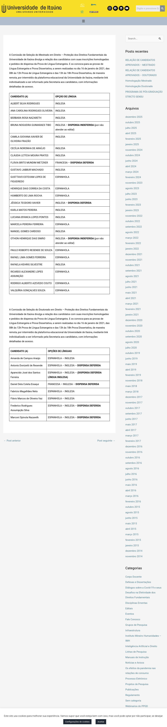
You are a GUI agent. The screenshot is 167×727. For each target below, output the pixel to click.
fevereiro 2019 (133, 375)
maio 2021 (131, 292)
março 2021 (131, 303)
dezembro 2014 (133, 550)
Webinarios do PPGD (136, 706)
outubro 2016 (132, 457)
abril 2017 (130, 430)
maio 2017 (131, 424)
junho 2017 (131, 419)
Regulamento (132, 695)
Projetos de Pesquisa (136, 684)
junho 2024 (131, 160)
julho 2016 (131, 474)
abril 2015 (130, 528)
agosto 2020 (132, 342)
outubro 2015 (132, 506)
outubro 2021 (132, 265)
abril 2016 (130, 490)
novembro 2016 (133, 452)
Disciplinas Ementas (136, 602)
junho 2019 (131, 358)
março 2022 (131, 237)
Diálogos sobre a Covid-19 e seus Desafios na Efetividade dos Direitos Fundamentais (143, 592)
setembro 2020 (133, 336)
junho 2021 (131, 287)
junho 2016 (131, 479)
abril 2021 (130, 298)
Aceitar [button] (101, 721)
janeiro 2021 (132, 314)
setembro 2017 (133, 413)
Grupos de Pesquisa (136, 624)
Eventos (129, 613)
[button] (83, 21)
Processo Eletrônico (136, 678)
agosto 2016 (132, 468)
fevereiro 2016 (133, 501)
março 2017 (131, 435)
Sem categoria (133, 700)
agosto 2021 (132, 276)
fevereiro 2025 (133, 138)
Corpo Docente (133, 576)
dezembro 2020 (133, 320)
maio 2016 (131, 484)
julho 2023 (131, 193)
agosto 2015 (132, 512)
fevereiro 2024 (133, 177)
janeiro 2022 (132, 248)
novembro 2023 (133, 182)
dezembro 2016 (133, 446)
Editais (129, 608)
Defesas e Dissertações (138, 582)
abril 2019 (130, 369)
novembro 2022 (133, 215)
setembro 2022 (133, 226)
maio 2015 (131, 523)
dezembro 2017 (133, 397)
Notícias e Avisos (134, 662)
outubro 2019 (132, 353)
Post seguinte (106, 440)
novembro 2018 (133, 380)
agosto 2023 (132, 188)
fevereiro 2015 (133, 539)
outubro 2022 (132, 221)
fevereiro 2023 (133, 204)
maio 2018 (131, 386)
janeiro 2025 (132, 144)
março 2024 (131, 171)
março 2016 (131, 496)
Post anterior (12, 440)
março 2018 (131, 391)
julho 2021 (131, 281)
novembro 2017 (133, 402)
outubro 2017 (132, 408)
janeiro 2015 (132, 545)
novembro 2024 (133, 149)
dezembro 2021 (133, 254)
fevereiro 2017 (133, 441)
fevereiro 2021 (133, 309)
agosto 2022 (132, 232)
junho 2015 (131, 518)
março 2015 (131, 534)
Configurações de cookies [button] (77, 721)
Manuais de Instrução (137, 657)
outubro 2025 (132, 122)
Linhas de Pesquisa (135, 651)
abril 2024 (130, 166)
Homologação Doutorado (139, 86)
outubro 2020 (132, 331)
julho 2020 (131, 347)
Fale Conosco (132, 619)
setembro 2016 (133, 462)
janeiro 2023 (132, 210)
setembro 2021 (133, 270)
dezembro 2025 (133, 116)
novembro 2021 (133, 259)
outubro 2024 (132, 155)
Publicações (132, 689)
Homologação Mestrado (138, 80)
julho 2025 (131, 127)
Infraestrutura (132, 630)
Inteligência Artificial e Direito (141, 646)
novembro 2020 (133, 325)
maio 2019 (131, 364)
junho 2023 (131, 199)
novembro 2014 (133, 556)
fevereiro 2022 (133, 243)
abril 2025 (130, 133)
